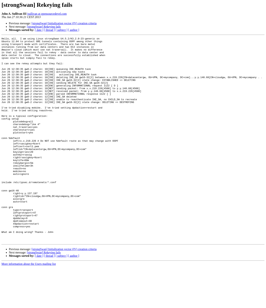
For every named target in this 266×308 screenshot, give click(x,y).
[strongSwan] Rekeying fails (44, 26)
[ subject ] (61, 30)
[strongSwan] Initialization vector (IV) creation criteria (64, 23)
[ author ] (73, 30)
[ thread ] (49, 30)
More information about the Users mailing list (28, 304)
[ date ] (39, 30)
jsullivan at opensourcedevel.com (47, 13)
